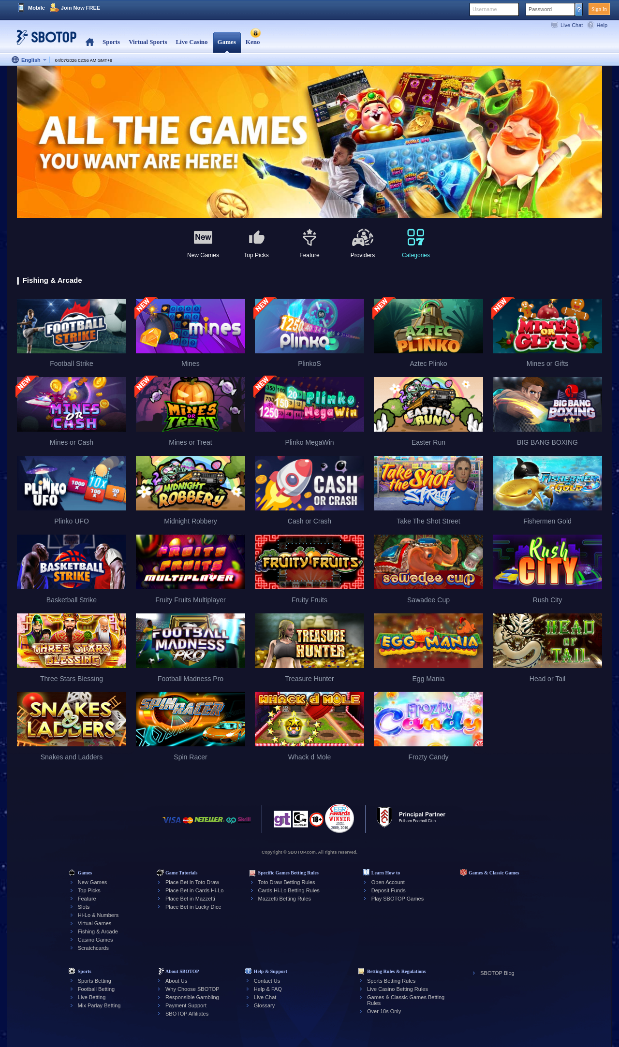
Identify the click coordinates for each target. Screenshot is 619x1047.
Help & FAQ (268, 989)
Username (484, 9)
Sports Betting (94, 981)
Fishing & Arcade (98, 931)
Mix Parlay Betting (99, 1005)
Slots (83, 907)
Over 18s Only (384, 1011)
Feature (87, 899)
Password (540, 9)
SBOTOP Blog (497, 973)
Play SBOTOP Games (397, 899)
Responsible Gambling (192, 997)
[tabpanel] (309, 142)
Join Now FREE (80, 8)
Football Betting (96, 989)
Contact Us (267, 981)
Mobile (36, 8)
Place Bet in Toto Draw (192, 882)
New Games (92, 882)
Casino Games (95, 940)
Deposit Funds (388, 890)
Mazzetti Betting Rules (284, 899)
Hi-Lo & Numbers (98, 915)
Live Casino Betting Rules (397, 989)
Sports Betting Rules (391, 981)
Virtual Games (95, 923)
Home (90, 42)
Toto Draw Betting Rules (286, 882)
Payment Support (185, 1005)
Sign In (599, 9)
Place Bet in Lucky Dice (193, 907)
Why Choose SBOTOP (192, 989)
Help (601, 25)
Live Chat (571, 25)
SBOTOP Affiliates (186, 1014)
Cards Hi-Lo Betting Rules (289, 890)
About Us (176, 981)
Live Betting (91, 997)
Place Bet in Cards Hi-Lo (194, 890)
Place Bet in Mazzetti (190, 899)
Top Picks (89, 890)
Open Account (388, 882)
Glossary (264, 1005)
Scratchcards (93, 948)
